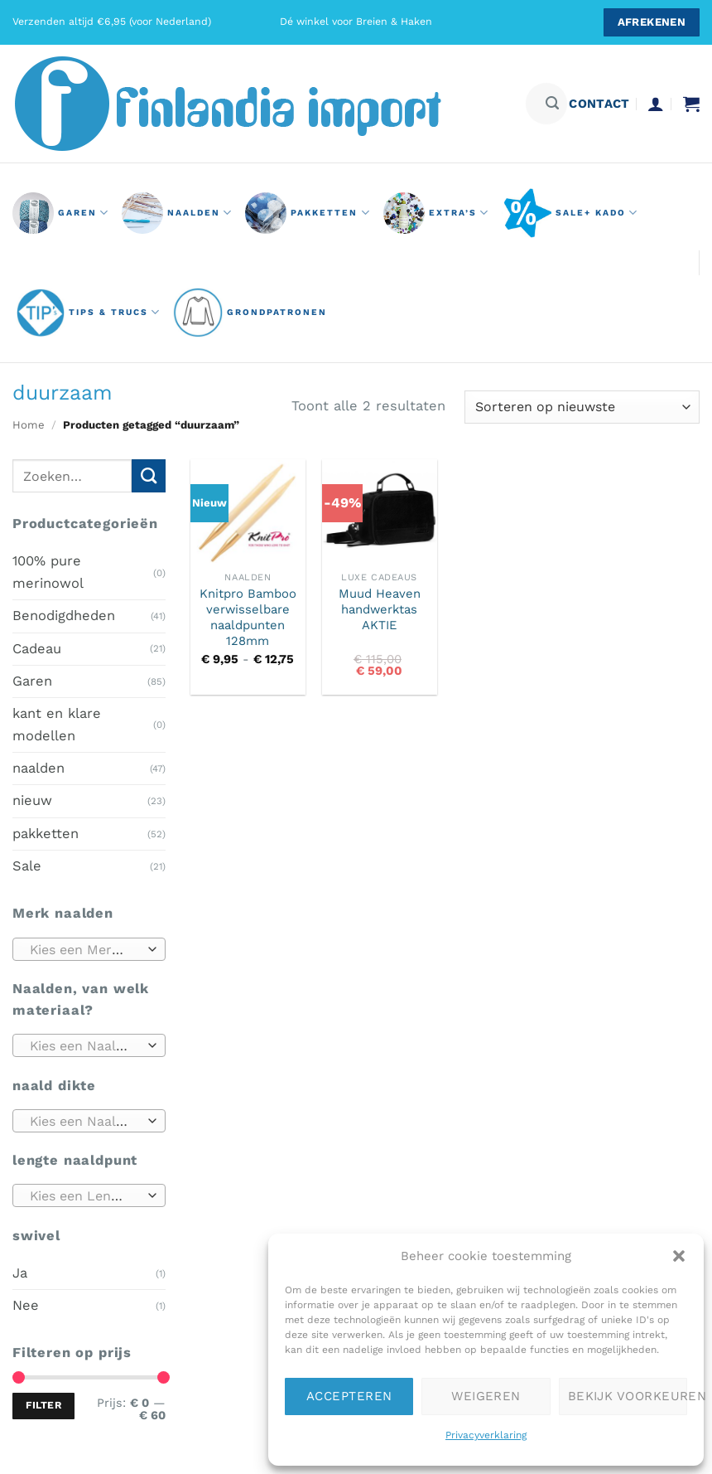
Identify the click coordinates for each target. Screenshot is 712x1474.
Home (28, 425)
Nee (25, 1305)
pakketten (307, 213)
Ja (19, 1273)
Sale (26, 866)
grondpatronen (250, 312)
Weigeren (486, 1396)
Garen (32, 681)
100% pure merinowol (48, 571)
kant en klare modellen (56, 724)
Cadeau (36, 648)
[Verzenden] (552, 104)
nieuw (32, 800)
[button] (679, 1256)
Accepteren (349, 1396)
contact (599, 103)
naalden (177, 213)
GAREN (60, 213)
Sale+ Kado (570, 213)
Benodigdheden (63, 615)
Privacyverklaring (486, 1435)
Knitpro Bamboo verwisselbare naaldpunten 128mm (248, 617)
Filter (43, 1405)
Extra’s (436, 213)
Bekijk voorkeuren (627, 1396)
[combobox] (89, 948)
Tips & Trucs (89, 312)
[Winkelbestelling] (582, 407)
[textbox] (85, 949)
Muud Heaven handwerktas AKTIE (380, 609)
